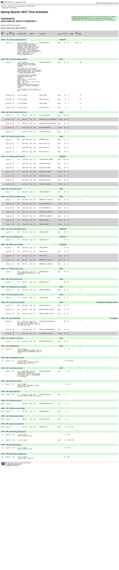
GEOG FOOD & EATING (17, 169)
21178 (7, 330)
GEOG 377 (5, 287)
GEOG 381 (5, 298)
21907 (7, 469)
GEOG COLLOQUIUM (16, 452)
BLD (31, 143)
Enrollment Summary (96, 20)
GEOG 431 (5, 306)
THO (31, 265)
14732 (7, 257)
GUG (31, 364)
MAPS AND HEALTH (16, 298)
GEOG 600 (5, 460)
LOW (31, 290)
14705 (7, 126)
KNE (31, 257)
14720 (7, 198)
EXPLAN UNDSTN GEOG (17, 211)
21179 (7, 334)
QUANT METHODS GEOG (17, 245)
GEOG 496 (5, 381)
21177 (7, 326)
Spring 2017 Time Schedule (9, 7)
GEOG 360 (5, 261)
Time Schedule (30, 6)
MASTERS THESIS (15, 474)
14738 (7, 290)
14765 (7, 477)
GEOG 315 (5, 211)
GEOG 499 (5, 407)
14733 (7, 265)
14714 (7, 172)
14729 (7, 249)
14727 (7, 236)
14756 (7, 421)
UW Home (3, 6)
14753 (7, 385)
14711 (7, 156)
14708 (7, 139)
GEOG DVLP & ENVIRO (17, 148)
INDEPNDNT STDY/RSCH (17, 460)
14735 (7, 274)
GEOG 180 (5, 62)
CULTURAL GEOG (15, 203)
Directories (105, 3)
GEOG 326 (5, 245)
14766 (7, 486)
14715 (7, 177)
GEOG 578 (5, 444)
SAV (31, 151)
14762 (7, 447)
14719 (7, 194)
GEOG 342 (5, 253)
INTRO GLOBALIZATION (17, 40)
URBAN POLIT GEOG (16, 287)
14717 (7, 185)
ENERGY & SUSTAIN (16, 360)
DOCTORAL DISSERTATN (17, 483)
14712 (7, 160)
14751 (7, 372)
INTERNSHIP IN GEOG (16, 381)
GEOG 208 (5, 122)
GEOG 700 (5, 474)
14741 (7, 318)
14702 (7, 109)
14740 (7, 309)
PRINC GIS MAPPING (16, 261)
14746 (7, 342)
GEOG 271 (5, 169)
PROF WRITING (14, 418)
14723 (7, 219)
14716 (7, 181)
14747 (7, 351)
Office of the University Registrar (15, 493)
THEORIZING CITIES (16, 444)
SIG (31, 126)
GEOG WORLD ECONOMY (18, 122)
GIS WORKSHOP (14, 339)
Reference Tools (113, 3)
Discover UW (11, 6)
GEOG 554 (5, 427)
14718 (7, 190)
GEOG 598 (5, 452)
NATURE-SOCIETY (15, 427)
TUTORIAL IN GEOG (16, 392)
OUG (31, 301)
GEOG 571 (5, 435)
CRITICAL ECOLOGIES (17, 435)
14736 (7, 278)
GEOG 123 (5, 40)
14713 (7, 164)
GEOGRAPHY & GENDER (17, 306)
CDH (31, 139)
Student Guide (21, 6)
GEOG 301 (5, 203)
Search (99, 3)
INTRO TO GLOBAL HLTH (18, 62)
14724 (7, 223)
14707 (7, 134)
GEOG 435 (5, 314)
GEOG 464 (5, 322)
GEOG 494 (5, 368)
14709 (7, 143)
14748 (7, 356)
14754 (7, 396)
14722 (7, 215)
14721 (7, 207)
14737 (7, 282)
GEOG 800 (5, 483)
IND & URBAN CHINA (16, 314)
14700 (7, 66)
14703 (7, 113)
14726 (7, 232)
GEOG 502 (5, 418)
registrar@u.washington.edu (14, 494)
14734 (7, 269)
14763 (7, 455)
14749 (7, 364)
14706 (7, 130)
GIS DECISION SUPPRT (16, 322)
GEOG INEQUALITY (16, 253)
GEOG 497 (5, 392)
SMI (31, 130)
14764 (7, 463)
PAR (31, 134)
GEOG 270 (5, 148)
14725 (7, 228)
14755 (7, 410)
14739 (7, 301)
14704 (7, 118)
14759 (7, 431)
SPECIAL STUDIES (15, 407)
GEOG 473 (5, 360)
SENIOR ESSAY (14, 368)
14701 (7, 105)
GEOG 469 (5, 339)
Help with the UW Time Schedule (10, 25)
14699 (7, 44)
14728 (7, 241)
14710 (7, 151)
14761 (7, 439)
